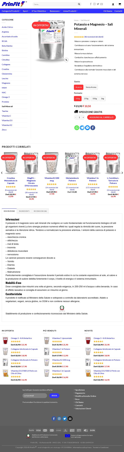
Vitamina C (6, 116)
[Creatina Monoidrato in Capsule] (11, 163)
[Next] (122, 177)
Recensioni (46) (40, 211)
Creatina (5, 69)
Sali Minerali (85, 20)
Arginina (5, 32)
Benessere (55, 11)
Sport (26, 11)
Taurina (5, 111)
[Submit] (79, 4)
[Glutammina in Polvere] (72, 163)
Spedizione (79, 390)
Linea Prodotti (70, 11)
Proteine (5, 102)
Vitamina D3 (7, 120)
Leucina (5, 78)
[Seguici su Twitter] (98, 4)
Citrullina (5, 59)
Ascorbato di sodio (10, 36)
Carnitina (5, 55)
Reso (76, 399)
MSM (4, 88)
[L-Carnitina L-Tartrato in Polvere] (113, 163)
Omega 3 (5, 97)
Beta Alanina (7, 46)
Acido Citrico (7, 27)
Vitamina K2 (7, 125)
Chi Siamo (107, 11)
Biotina (5, 50)
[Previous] (2, 177)
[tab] (9, 211)
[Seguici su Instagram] (94, 4)
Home (76, 20)
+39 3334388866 (66, 447)
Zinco (4, 129)
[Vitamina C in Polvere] (93, 163)
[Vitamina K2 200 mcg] (52, 163)
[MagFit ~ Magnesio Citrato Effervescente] (31, 163)
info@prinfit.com (47, 447)
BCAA (4, 41)
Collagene (6, 64)
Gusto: (77, 81)
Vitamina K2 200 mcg (52, 179)
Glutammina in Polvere (72, 179)
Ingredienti (24, 211)
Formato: (78, 93)
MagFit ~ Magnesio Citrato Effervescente (31, 182)
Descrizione (9, 211)
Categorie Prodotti (11, 11)
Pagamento (79, 393)
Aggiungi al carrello (101, 117)
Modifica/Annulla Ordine (85, 396)
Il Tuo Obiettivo (40, 11)
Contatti (118, 11)
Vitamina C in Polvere (93, 179)
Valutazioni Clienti (82, 408)
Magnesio (6, 83)
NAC (4, 92)
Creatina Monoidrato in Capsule (10, 180)
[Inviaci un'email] (101, 4)
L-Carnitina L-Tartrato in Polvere (113, 180)
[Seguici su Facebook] (91, 4)
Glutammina (7, 74)
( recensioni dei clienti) (93, 37)
